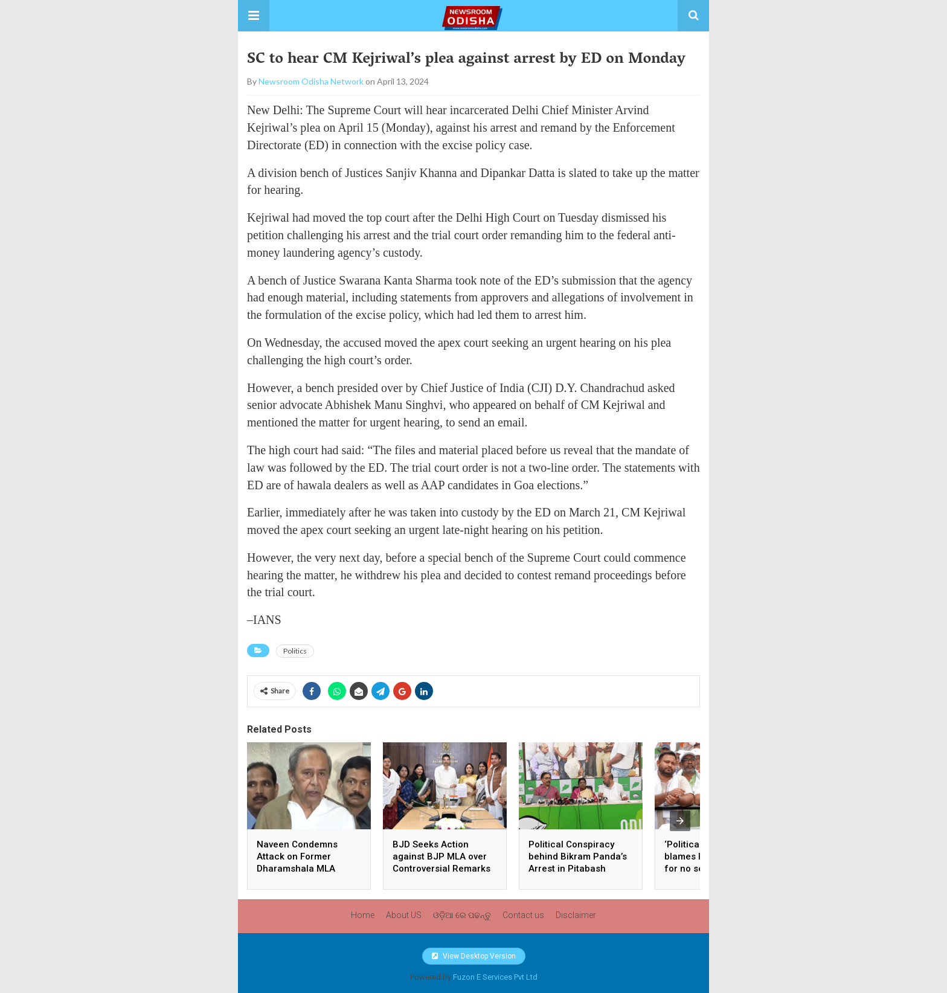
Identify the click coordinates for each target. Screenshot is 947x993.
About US (404, 915)
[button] (253, 15)
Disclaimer (576, 915)
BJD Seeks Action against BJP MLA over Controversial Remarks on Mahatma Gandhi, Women (441, 868)
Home (362, 915)
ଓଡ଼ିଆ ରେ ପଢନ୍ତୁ (462, 915)
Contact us (523, 915)
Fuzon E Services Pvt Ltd (495, 977)
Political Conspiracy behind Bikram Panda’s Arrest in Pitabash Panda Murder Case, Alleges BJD (577, 868)
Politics (295, 650)
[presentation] (680, 821)
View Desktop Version (474, 956)
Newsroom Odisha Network (311, 81)
